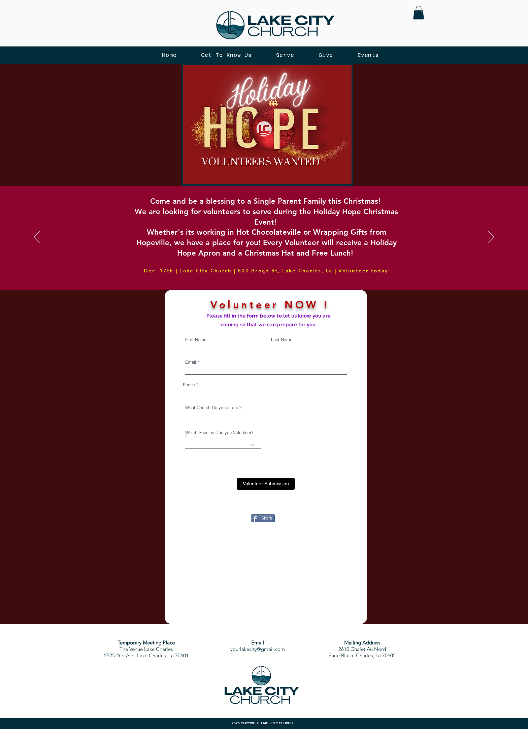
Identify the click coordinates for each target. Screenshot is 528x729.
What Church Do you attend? (213, 407)
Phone (189, 385)
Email (190, 362)
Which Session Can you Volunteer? (219, 432)
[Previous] (37, 237)
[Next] (491, 237)
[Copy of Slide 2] (264, 273)
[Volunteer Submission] (266, 484)
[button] (418, 13)
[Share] (263, 518)
